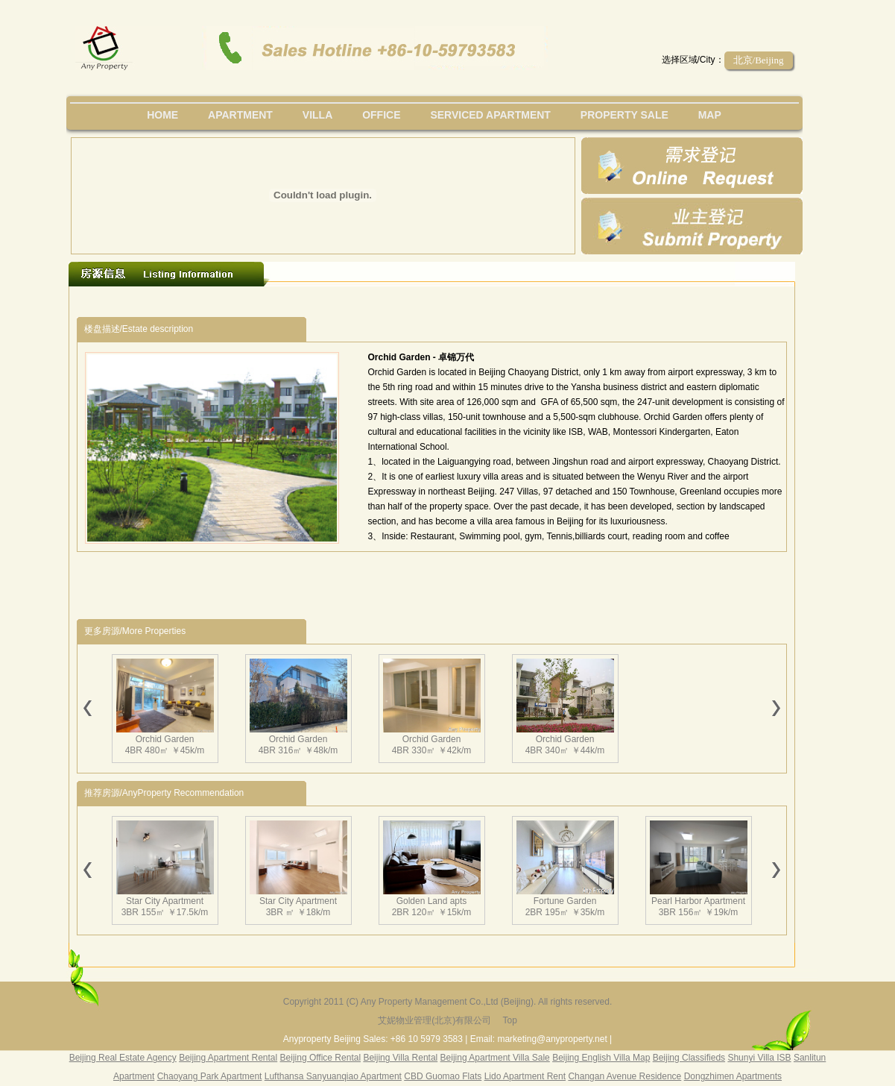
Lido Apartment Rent (525, 1076)
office (381, 115)
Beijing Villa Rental (400, 1057)
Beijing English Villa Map (601, 1057)
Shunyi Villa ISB (759, 1057)
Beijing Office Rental (320, 1057)
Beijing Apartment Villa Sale (495, 1057)
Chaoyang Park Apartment (209, 1076)
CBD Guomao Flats (442, 1076)
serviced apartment (490, 115)
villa (317, 115)
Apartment (240, 115)
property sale (624, 115)
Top (509, 1020)
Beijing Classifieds (689, 1057)
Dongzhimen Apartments (733, 1076)
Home (162, 115)
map (709, 115)
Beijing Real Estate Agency (123, 1057)
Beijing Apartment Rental (228, 1057)
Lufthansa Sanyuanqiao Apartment (333, 1076)
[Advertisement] (350, 301)
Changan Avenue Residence (624, 1076)
